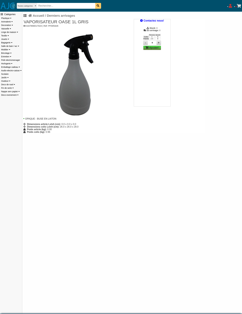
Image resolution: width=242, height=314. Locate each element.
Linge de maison (9, 32)
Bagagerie (6, 42)
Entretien (6, 56)
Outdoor (5, 81)
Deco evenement (10, 95)
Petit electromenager (10, 60)
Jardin (5, 77)
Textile (5, 35)
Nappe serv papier (10, 91)
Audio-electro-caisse (11, 70)
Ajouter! (152, 47)
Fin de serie (7, 88)
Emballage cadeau (10, 67)
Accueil (36, 15)
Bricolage (6, 53)
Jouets (5, 39)
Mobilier (5, 49)
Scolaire (5, 74)
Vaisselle (6, 28)
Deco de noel (8, 84)
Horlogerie (6, 63)
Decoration (7, 25)
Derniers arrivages (61, 15)
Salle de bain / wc (10, 46)
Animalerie (7, 22)
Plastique (6, 18)
